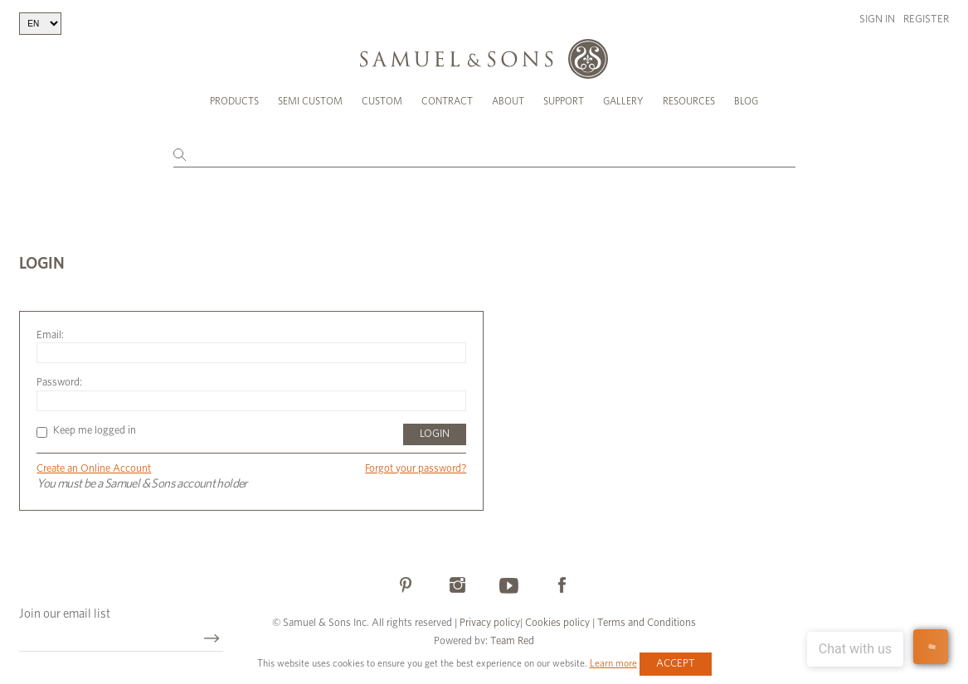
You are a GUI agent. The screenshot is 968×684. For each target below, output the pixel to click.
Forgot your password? (415, 468)
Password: (59, 382)
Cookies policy (557, 623)
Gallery (623, 101)
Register (926, 19)
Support (563, 101)
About (508, 101)
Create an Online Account (93, 468)
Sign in (877, 19)
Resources (689, 101)
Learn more (613, 663)
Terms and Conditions (645, 623)
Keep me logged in (86, 430)
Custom (382, 101)
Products (234, 101)
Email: (50, 335)
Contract (447, 101)
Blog (746, 101)
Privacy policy (490, 623)
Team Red (512, 641)
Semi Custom (310, 101)
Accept (675, 663)
